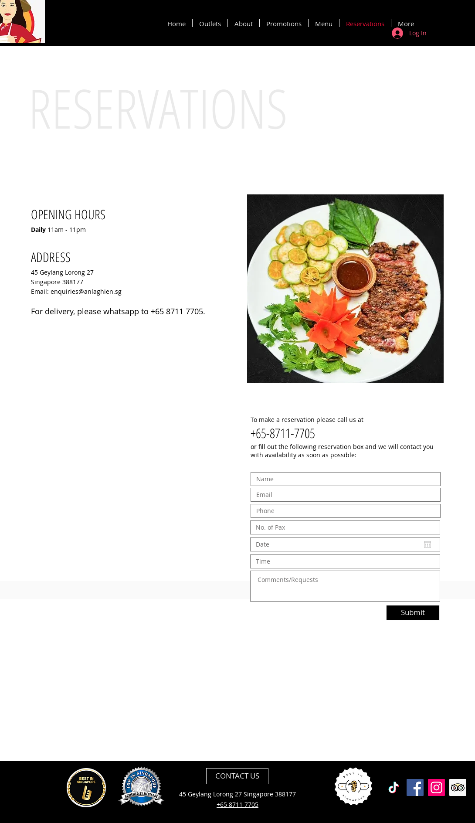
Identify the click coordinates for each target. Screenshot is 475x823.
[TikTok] (393, 787)
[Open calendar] (427, 544)
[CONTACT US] (237, 776)
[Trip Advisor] (457, 787)
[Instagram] (436, 787)
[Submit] (413, 612)
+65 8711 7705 (177, 311)
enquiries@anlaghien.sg (86, 291)
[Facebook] (415, 787)
